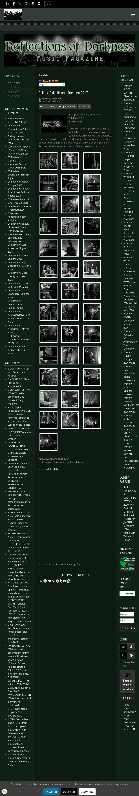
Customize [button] (87, 791)
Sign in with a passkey (127, 681)
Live (42, 106)
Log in (127, 698)
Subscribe (128, 628)
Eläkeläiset (84, 106)
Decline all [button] (69, 791)
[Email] (127, 620)
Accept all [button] (51, 791)
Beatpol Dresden (67, 106)
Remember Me (129, 664)
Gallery (51, 106)
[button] (40, 581)
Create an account (129, 727)
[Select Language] (52, 84)
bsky (49, 4)
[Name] (127, 614)
